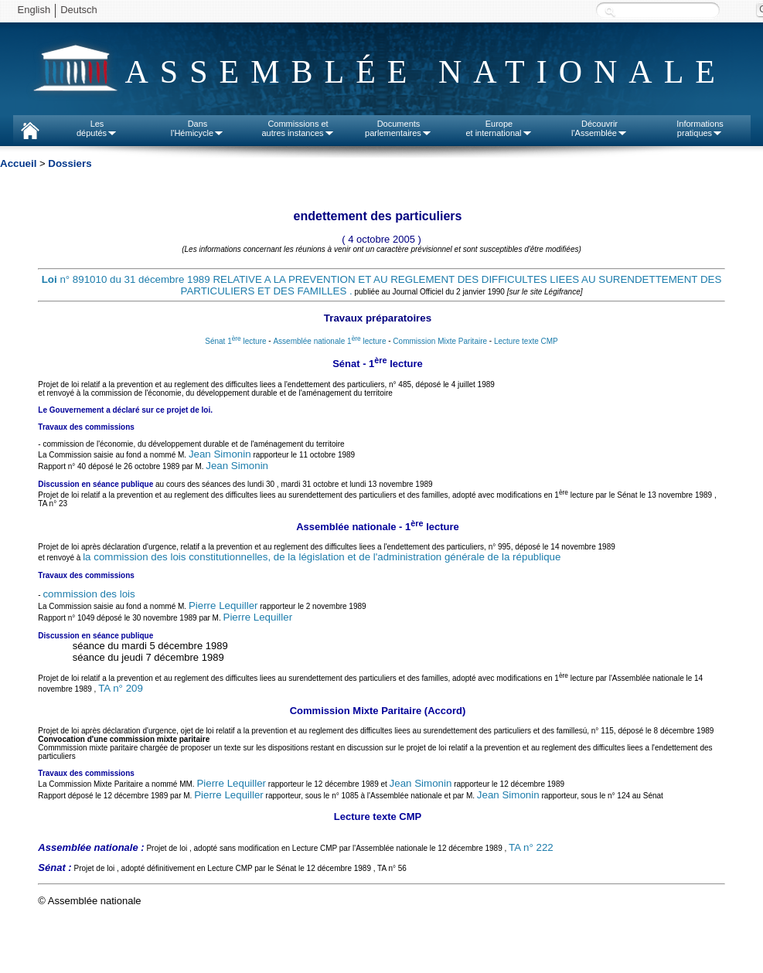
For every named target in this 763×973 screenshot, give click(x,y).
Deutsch (78, 9)
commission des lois (89, 594)
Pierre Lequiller (223, 605)
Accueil (18, 163)
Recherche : (610, 11)
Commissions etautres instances (297, 128)
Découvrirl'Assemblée (599, 128)
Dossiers (69, 163)
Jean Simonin (220, 454)
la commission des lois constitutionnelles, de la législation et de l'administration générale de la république (321, 557)
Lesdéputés (97, 128)
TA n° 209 (120, 688)
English (34, 9)
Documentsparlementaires (398, 128)
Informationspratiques (700, 128)
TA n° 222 (531, 847)
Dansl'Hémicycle (197, 128)
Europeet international (498, 128)
